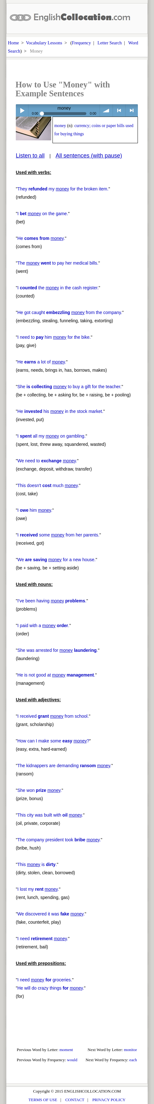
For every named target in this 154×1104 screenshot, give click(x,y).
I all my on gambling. (51, 436)
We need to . (47, 460)
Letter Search (109, 42)
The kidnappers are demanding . (64, 765)
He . (41, 238)
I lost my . (38, 889)
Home (13, 42)
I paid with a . (43, 625)
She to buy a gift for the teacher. (69, 386)
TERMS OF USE (42, 1099)
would (72, 1059)
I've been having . (51, 600)
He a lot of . (41, 361)
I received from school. (53, 716)
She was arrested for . (57, 650)
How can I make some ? (53, 740)
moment (66, 1049)
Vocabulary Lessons (44, 42)
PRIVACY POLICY (109, 1099)
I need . (42, 938)
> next (132, 110)
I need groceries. (44, 979)
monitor (130, 1049)
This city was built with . (50, 815)
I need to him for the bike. (54, 337)
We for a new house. (56, 559)
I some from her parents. (58, 534)
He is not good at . (56, 674)
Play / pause (22, 110)
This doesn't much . (48, 485)
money (60, 125)
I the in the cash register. (58, 287)
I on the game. (42, 213)
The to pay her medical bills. (57, 263)
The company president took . (59, 839)
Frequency (81, 42)
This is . (37, 864)
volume (106, 110)
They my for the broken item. (62, 188)
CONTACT (74, 1099)
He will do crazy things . (50, 988)
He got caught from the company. (69, 312)
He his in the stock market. (60, 411)
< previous (119, 110)
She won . (39, 790)
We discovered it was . (51, 913)
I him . (34, 510)
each (133, 1059)
